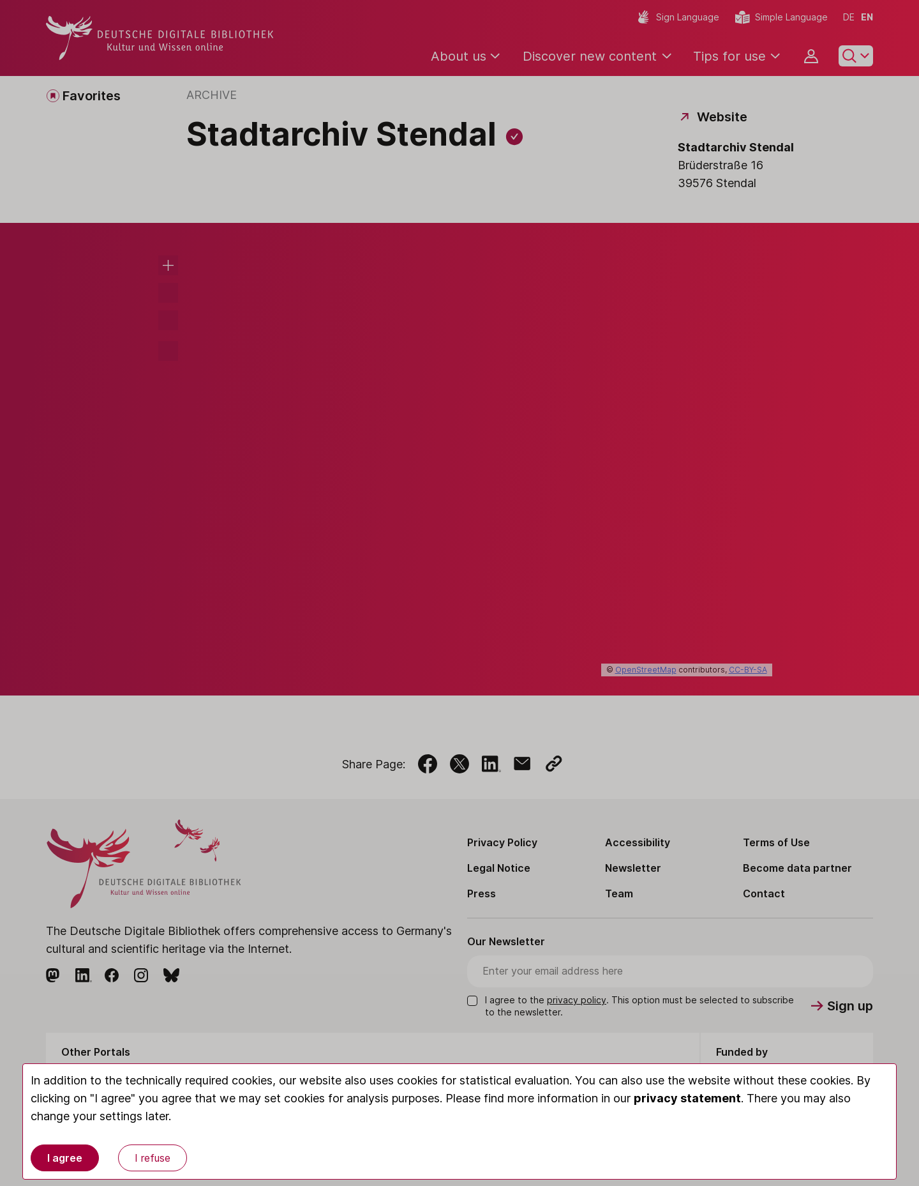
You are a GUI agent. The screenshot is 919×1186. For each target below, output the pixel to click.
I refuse (152, 1158)
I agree (64, 1158)
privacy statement (687, 1098)
